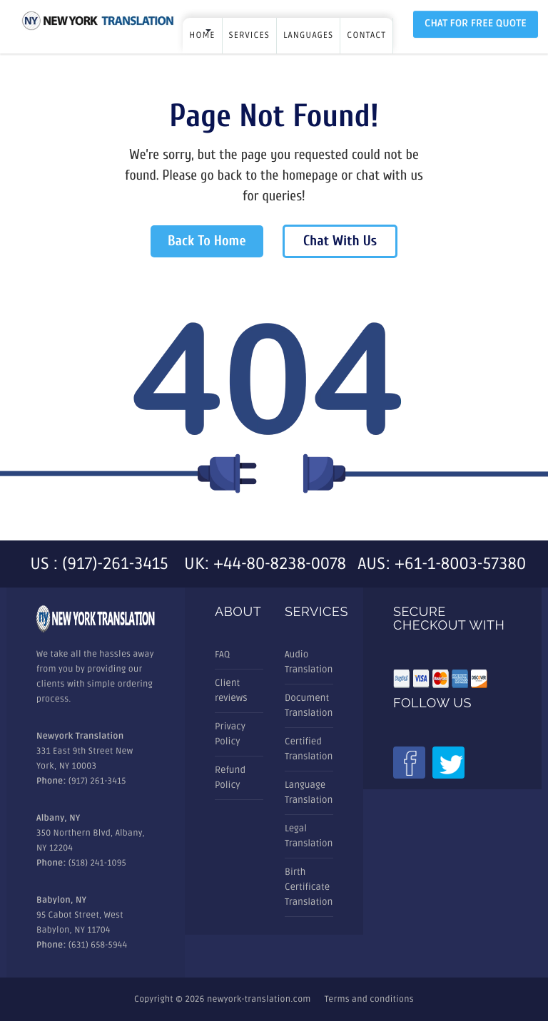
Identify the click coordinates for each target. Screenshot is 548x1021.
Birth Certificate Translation (309, 887)
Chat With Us (340, 241)
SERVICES (249, 35)
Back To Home (207, 241)
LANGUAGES (308, 35)
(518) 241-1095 (97, 863)
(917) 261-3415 (97, 781)
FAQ (222, 654)
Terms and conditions (369, 999)
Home (202, 35)
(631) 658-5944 (98, 945)
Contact (366, 35)
